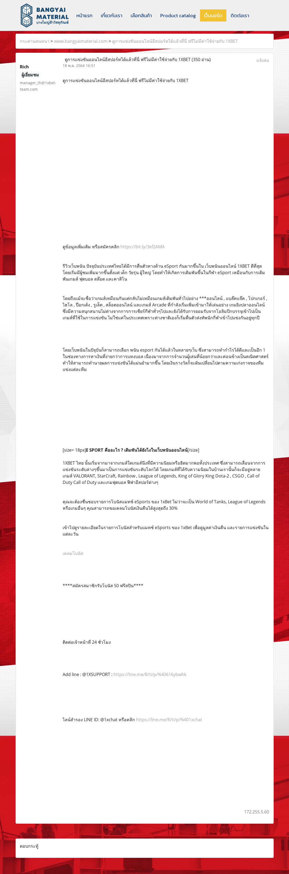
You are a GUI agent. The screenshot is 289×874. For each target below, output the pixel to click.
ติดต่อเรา (240, 15)
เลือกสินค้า (141, 15)
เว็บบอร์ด (213, 15)
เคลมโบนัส (73, 553)
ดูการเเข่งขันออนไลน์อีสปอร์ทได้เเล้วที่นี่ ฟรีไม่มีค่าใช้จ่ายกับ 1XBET (175, 41)
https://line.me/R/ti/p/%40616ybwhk (149, 674)
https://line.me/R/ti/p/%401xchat (169, 720)
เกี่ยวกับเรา (111, 15)
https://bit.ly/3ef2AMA (142, 247)
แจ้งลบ (262, 60)
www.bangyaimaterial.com (81, 41)
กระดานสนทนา (34, 41)
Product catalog (178, 15)
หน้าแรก (84, 15)
